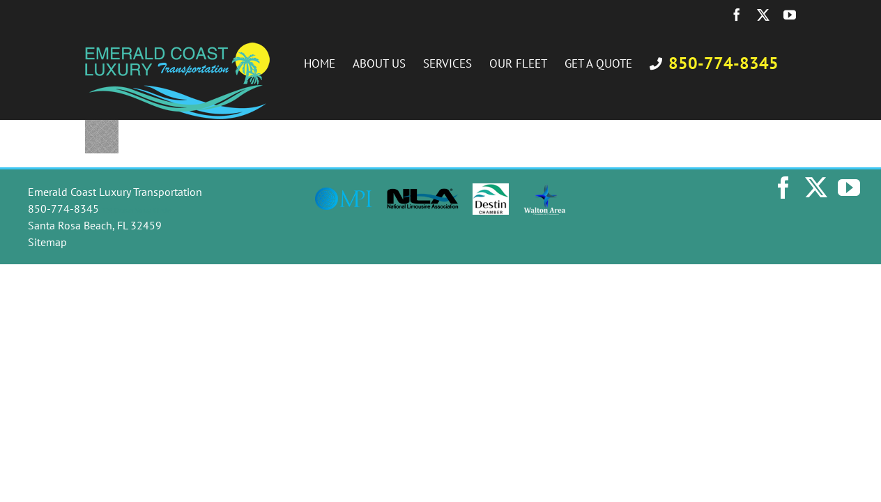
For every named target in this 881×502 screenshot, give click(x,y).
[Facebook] (783, 187)
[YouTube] (849, 187)
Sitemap (47, 242)
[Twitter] (816, 187)
